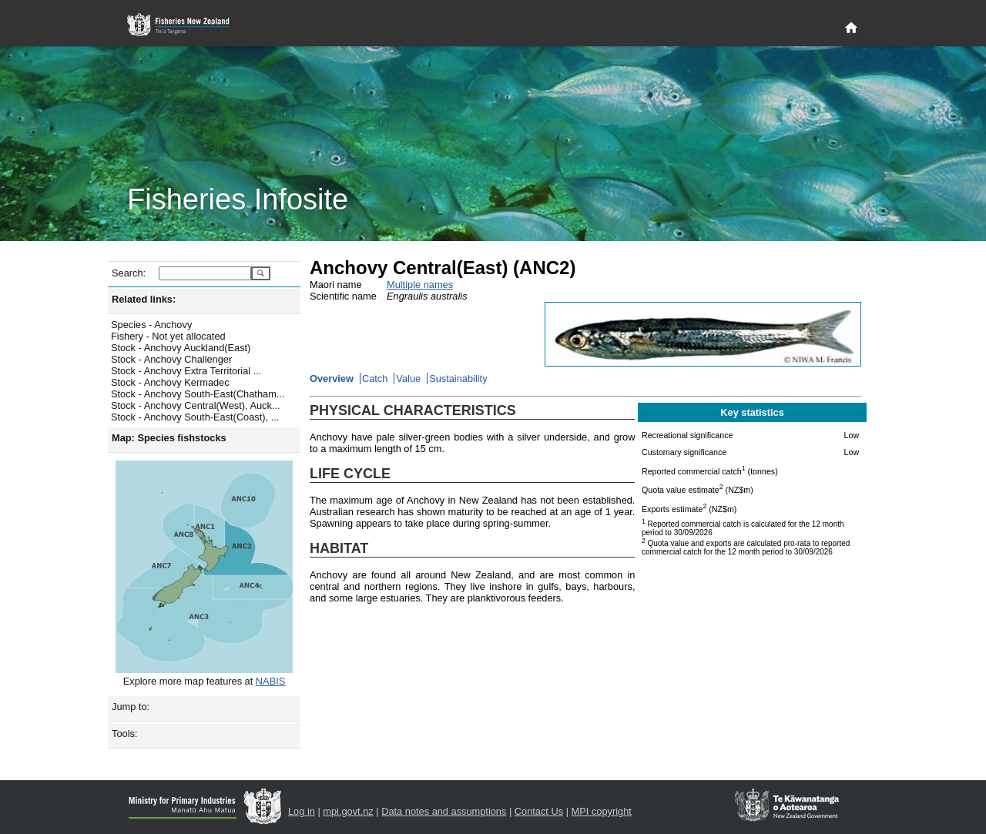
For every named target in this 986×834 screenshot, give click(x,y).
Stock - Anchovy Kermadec (170, 382)
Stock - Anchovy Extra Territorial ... (186, 371)
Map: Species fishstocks (169, 438)
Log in (301, 811)
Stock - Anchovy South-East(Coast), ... (195, 417)
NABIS (270, 681)
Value (408, 378)
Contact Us (539, 811)
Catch (374, 378)
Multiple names (420, 284)
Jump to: (130, 706)
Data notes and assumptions (443, 811)
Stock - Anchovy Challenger (171, 359)
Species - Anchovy (151, 324)
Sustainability (458, 378)
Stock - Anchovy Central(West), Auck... (195, 405)
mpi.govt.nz (348, 811)
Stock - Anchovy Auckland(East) (180, 347)
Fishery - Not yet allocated (168, 336)
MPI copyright (602, 811)
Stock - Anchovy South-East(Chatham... (197, 394)
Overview (332, 378)
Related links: (144, 299)
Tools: (124, 733)
